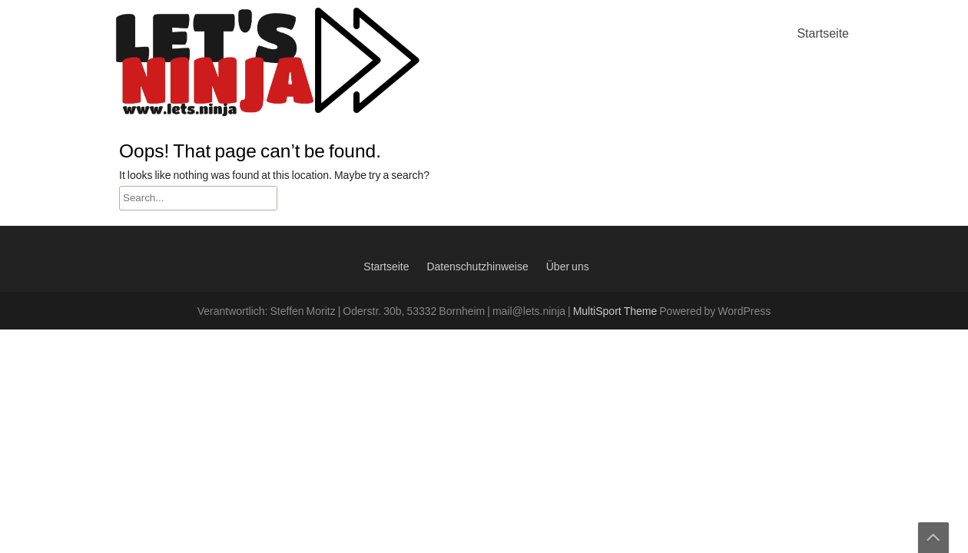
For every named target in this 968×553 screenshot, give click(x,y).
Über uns (567, 267)
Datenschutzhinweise (477, 267)
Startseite (823, 34)
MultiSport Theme (616, 311)
